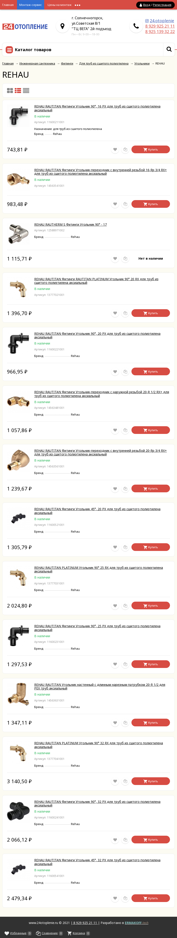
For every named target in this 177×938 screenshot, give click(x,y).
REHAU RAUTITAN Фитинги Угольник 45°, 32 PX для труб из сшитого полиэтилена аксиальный (97, 862)
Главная (8, 5)
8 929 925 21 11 (160, 26)
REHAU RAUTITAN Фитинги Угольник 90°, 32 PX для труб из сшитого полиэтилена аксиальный (97, 803)
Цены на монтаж (59, 5)
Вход (146, 5)
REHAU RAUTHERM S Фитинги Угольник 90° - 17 (70, 224)
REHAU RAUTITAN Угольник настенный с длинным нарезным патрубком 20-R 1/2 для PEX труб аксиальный (99, 686)
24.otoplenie (162, 20)
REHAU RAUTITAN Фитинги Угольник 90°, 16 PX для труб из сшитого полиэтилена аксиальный (97, 108)
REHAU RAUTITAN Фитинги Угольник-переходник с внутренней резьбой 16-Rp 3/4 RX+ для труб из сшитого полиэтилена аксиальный (100, 172)
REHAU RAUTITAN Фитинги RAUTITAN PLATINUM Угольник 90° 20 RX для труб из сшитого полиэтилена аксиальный (96, 281)
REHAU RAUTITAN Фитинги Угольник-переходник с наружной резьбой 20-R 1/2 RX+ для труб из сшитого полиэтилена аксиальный (101, 394)
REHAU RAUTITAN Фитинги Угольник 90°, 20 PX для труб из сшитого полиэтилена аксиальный (97, 335)
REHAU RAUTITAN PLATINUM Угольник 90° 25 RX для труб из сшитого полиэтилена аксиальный (98, 569)
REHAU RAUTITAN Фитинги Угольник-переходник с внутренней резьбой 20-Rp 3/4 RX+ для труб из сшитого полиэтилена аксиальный (100, 452)
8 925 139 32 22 (160, 31)
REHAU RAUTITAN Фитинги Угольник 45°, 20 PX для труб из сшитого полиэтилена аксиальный (97, 511)
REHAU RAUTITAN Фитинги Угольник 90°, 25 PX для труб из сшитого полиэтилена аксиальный (97, 628)
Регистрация (162, 5)
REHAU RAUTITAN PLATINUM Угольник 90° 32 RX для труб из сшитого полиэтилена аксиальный (98, 745)
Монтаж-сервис (30, 5)
